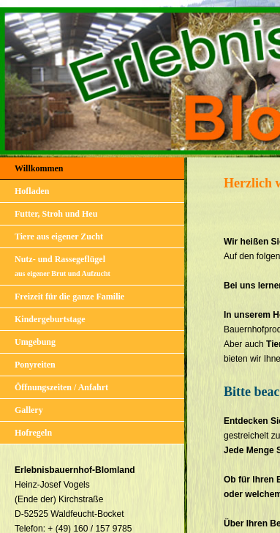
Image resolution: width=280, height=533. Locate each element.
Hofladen (32, 191)
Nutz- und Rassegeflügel (62, 265)
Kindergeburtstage (50, 319)
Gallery (29, 410)
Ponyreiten (35, 364)
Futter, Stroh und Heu (56, 214)
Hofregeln (33, 433)
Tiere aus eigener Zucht (59, 236)
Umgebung (35, 342)
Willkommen (39, 168)
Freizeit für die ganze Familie (69, 296)
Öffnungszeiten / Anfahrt (61, 387)
